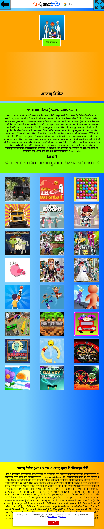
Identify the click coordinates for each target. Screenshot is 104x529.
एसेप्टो (53, 523)
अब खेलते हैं (52, 42)
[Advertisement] (52, 70)
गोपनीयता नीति (52, 517)
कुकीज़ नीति (62, 517)
